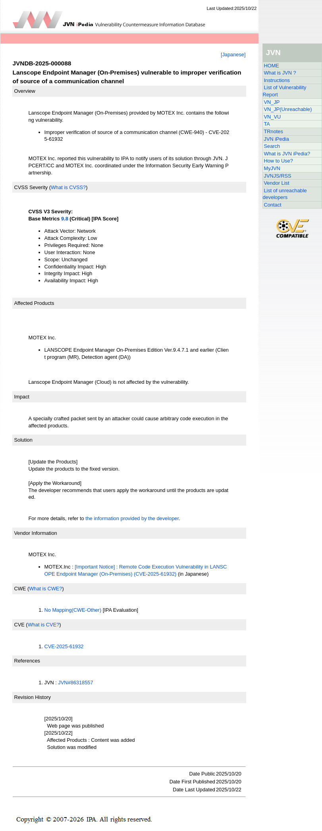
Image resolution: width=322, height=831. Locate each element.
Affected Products (34, 303)
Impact (21, 397)
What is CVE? (44, 625)
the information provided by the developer (132, 518)
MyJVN (272, 168)
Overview (24, 91)
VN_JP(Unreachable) (288, 109)
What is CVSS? (68, 187)
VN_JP (272, 102)
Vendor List (276, 183)
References (27, 661)
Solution (23, 440)
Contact (273, 205)
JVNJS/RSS (277, 176)
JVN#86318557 (75, 682)
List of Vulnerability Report (285, 91)
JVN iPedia (276, 139)
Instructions (277, 80)
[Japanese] (233, 54)
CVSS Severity (31, 187)
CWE (20, 589)
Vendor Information (35, 533)
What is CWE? (45, 589)
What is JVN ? (280, 73)
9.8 (64, 219)
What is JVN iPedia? (287, 154)
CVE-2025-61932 (64, 646)
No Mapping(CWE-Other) (73, 610)
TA (267, 124)
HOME (271, 66)
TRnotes (273, 131)
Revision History (32, 697)
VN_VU (272, 117)
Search (272, 146)
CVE (19, 625)
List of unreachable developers (285, 194)
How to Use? (278, 161)
